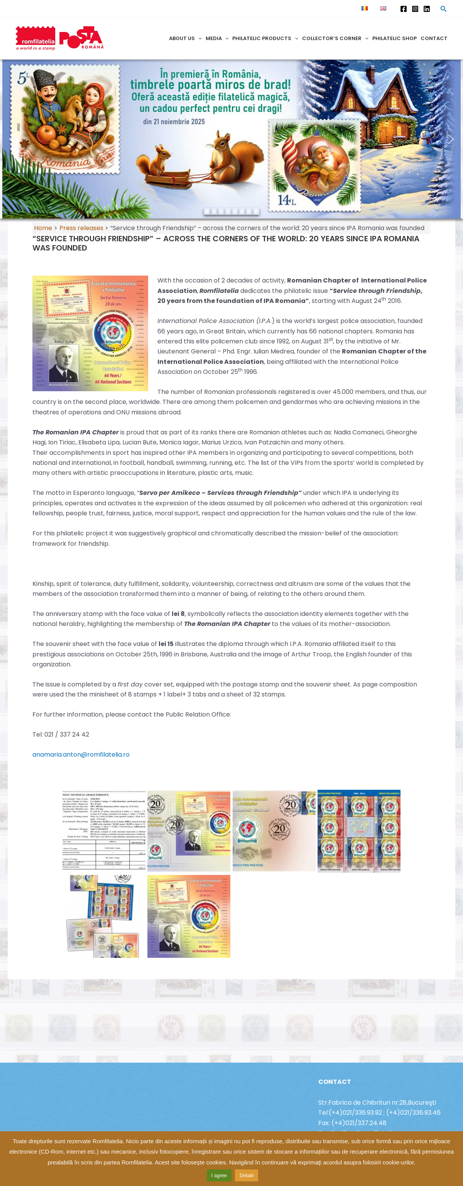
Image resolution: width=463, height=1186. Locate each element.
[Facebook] (403, 8)
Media (217, 38)
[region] (231, 139)
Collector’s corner (335, 38)
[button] (12, 139)
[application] (198, 38)
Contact (434, 38)
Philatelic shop (394, 38)
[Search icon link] (443, 10)
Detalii (246, 1175)
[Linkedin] (426, 8)
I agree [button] (219, 1175)
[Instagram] (415, 8)
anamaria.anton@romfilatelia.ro (81, 754)
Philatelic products (265, 38)
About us (185, 38)
